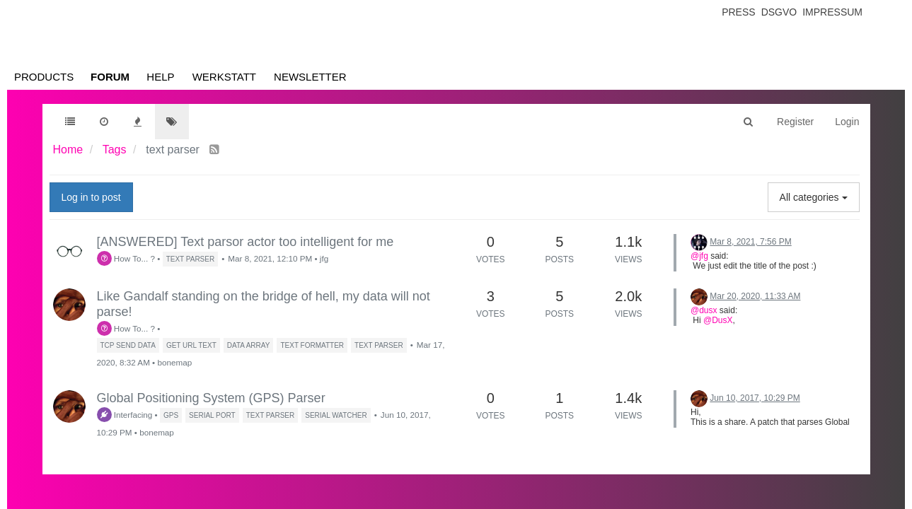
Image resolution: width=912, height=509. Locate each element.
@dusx (704, 310)
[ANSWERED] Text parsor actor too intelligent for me (245, 242)
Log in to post (91, 197)
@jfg (699, 256)
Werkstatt (224, 77)
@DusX (718, 320)
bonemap (174, 362)
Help (160, 77)
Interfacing (125, 414)
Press (738, 12)
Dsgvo (779, 12)
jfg (324, 258)
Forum (110, 77)
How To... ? (126, 258)
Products (44, 77)
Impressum (832, 12)
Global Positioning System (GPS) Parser (211, 398)
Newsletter (310, 77)
